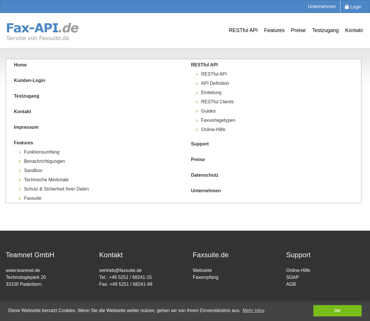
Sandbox (33, 170)
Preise (298, 30)
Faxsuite (32, 198)
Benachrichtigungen (44, 161)
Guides (208, 111)
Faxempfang (206, 277)
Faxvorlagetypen (218, 120)
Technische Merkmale (46, 179)
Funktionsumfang (42, 152)
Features (274, 30)
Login (353, 6)
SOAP (292, 277)
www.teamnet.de (23, 270)
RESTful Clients (217, 101)
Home (20, 64)
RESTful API (243, 30)
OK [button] (337, 310)
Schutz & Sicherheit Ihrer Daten (56, 188)
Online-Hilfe (213, 129)
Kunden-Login (29, 80)
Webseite (202, 270)
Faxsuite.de (211, 255)
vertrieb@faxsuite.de (120, 270)
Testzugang (325, 30)
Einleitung (211, 92)
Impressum (26, 127)
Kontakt (354, 30)
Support (200, 143)
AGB (291, 284)
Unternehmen (322, 6)
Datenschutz (205, 175)
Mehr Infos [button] (254, 310)
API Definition (215, 83)
